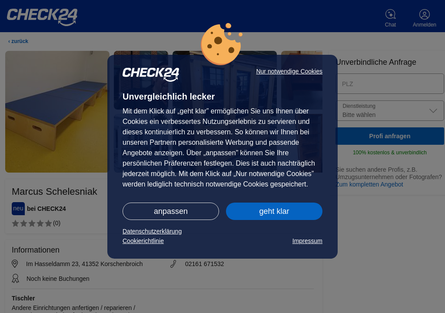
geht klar (274, 211)
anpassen (171, 211)
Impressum (307, 240)
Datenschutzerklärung (152, 231)
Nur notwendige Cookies (289, 71)
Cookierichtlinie (143, 240)
